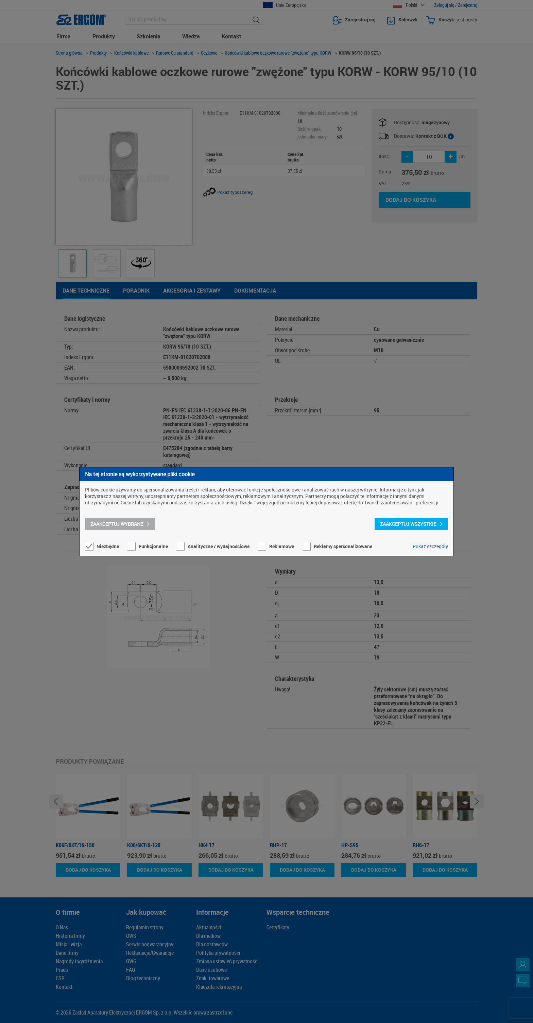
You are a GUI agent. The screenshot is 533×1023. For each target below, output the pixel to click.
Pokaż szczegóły (430, 546)
